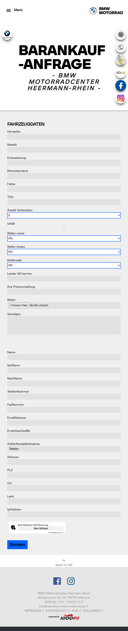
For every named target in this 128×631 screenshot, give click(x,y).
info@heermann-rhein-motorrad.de (62, 606)
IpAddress (14, 509)
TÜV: (10, 197)
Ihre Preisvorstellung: (21, 286)
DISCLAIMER (91, 610)
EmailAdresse (16, 417)
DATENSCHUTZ (56, 610)
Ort (9, 483)
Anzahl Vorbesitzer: (20, 210)
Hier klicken (41, 528)
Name (11, 352)
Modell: (12, 144)
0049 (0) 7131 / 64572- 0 (62, 602)
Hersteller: (14, 131)
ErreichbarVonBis (18, 431)
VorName (13, 365)
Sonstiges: (14, 314)
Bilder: (11, 300)
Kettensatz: (14, 260)
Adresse (12, 457)
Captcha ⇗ (56, 532)
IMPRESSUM (33, 610)
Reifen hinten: (16, 246)
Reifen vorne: (16, 233)
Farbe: (11, 184)
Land (10, 496)
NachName (14, 378)
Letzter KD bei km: (19, 273)
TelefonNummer (18, 391)
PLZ (10, 470)
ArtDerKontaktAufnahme (23, 444)
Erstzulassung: (16, 158)
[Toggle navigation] (8, 8)
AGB (75, 610)
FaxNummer (15, 404)
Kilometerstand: (17, 171)
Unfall (11, 223)
